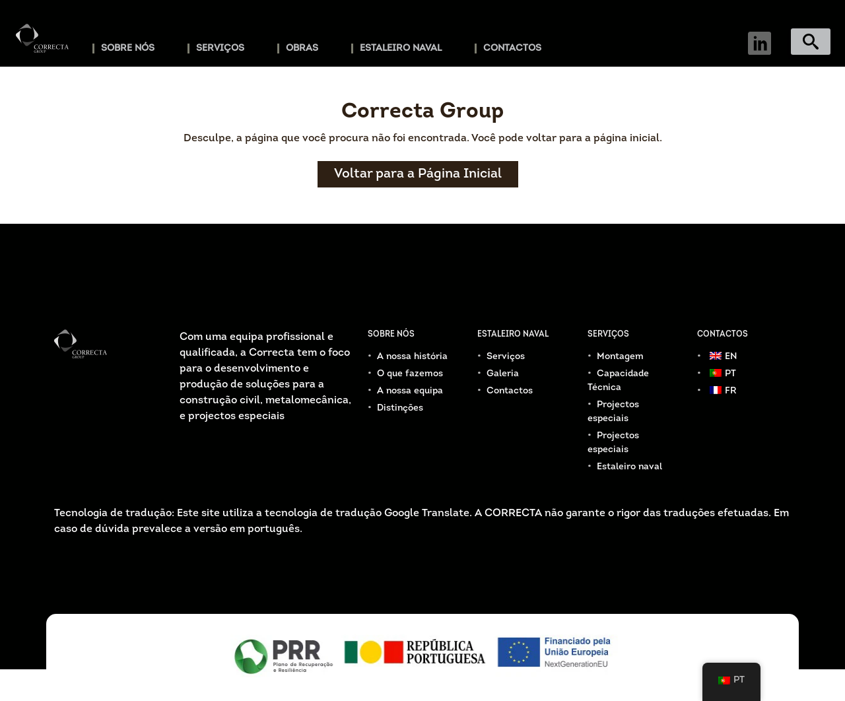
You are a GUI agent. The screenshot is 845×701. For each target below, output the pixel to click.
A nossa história (412, 357)
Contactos (512, 48)
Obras (302, 48)
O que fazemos (410, 374)
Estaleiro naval (401, 48)
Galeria (503, 374)
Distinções (400, 408)
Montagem (620, 357)
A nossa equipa (410, 391)
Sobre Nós (127, 48)
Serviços (220, 48)
